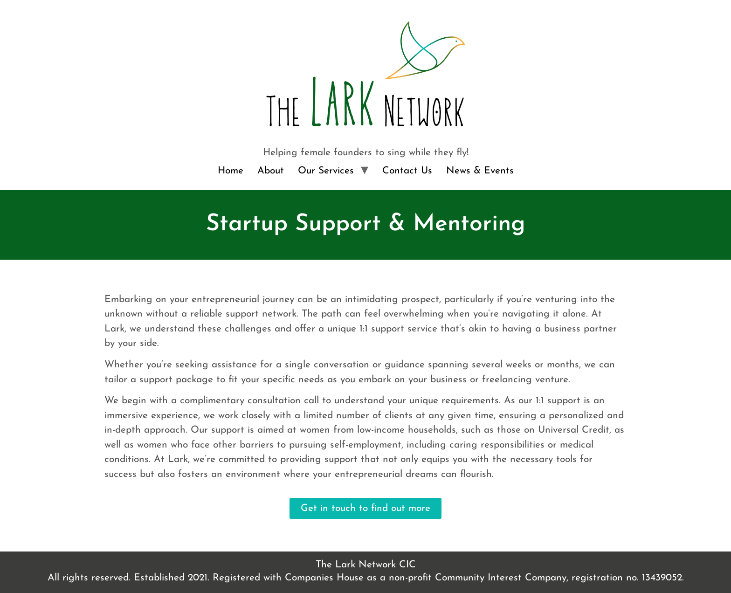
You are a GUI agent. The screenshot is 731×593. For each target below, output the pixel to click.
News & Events (480, 171)
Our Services (326, 171)
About (270, 171)
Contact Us (407, 171)
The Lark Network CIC (366, 565)
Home (230, 171)
